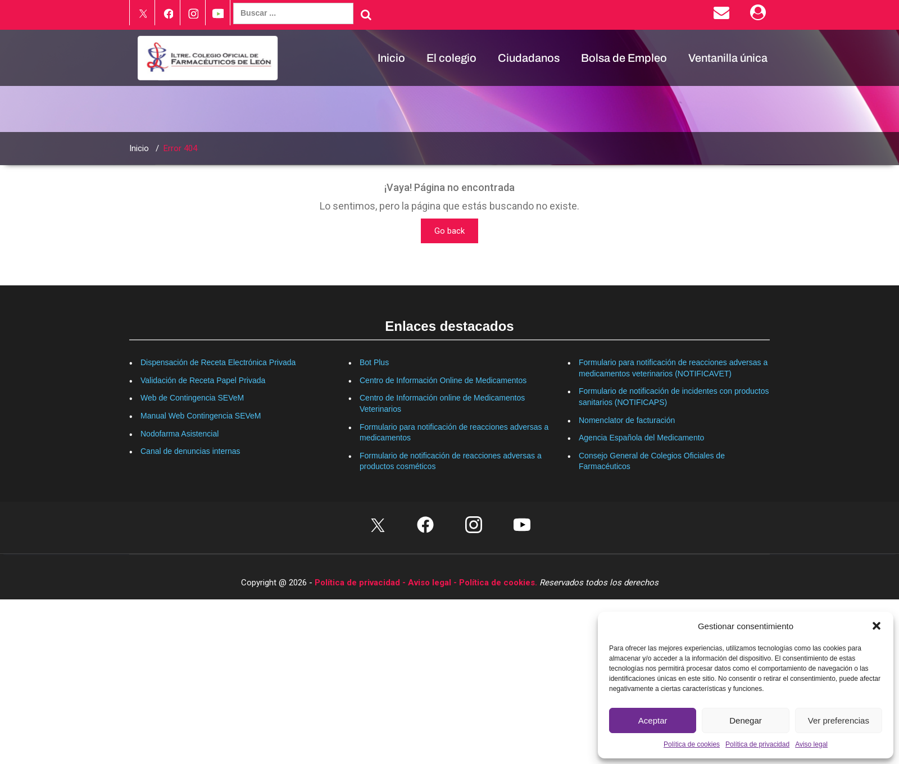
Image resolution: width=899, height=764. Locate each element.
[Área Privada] (760, 15)
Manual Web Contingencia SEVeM (200, 415)
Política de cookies (692, 744)
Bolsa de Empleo (624, 57)
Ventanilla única (728, 57)
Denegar (745, 720)
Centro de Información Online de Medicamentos (443, 380)
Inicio (391, 57)
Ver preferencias (838, 720)
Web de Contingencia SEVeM (192, 397)
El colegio (451, 57)
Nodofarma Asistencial (179, 433)
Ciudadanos (529, 57)
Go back (449, 231)
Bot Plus (374, 362)
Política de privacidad (757, 744)
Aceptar (653, 720)
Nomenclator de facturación (627, 420)
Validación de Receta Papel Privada (202, 380)
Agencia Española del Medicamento (641, 437)
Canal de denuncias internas (190, 451)
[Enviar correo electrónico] (723, 15)
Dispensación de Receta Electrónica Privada (218, 362)
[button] (876, 625)
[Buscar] (366, 14)
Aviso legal (811, 744)
